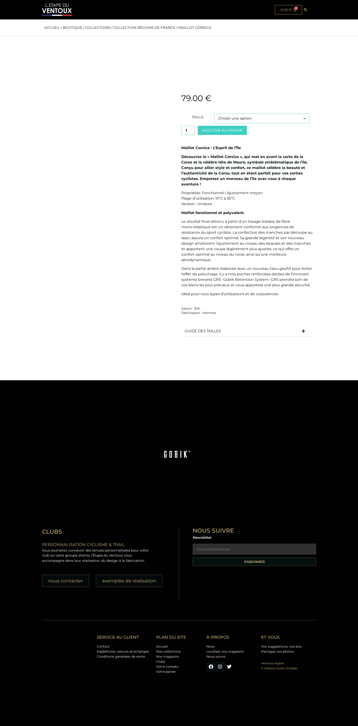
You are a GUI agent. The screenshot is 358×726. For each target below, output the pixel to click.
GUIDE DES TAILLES (203, 331)
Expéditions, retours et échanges (123, 651)
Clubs (160, 661)
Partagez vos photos (277, 651)
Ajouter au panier (222, 130)
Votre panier (166, 672)
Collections (97, 27)
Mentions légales (272, 663)
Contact (103, 646)
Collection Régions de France (144, 27)
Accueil (52, 27)
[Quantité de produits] (188, 130)
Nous (210, 646)
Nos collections (168, 651)
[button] (305, 9)
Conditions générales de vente (121, 656)
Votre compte (167, 666)
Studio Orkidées (286, 668)
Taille (198, 117)
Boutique (72, 27)
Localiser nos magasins (225, 651)
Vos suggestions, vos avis (281, 646)
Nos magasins (167, 656)
